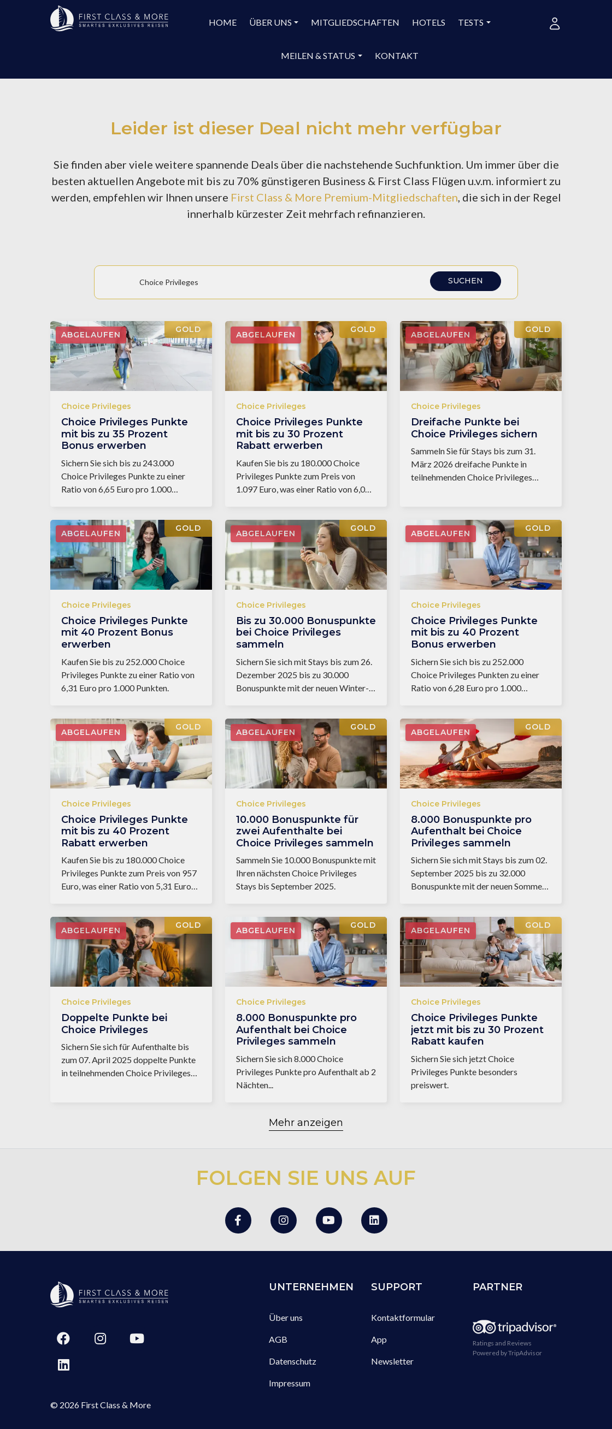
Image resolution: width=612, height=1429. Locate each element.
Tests (471, 22)
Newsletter (392, 1361)
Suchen (465, 281)
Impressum (289, 1383)
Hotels (428, 22)
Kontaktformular (403, 1317)
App (379, 1339)
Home (223, 22)
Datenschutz (292, 1361)
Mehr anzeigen (306, 1123)
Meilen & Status (318, 55)
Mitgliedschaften (355, 22)
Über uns (270, 22)
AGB (278, 1339)
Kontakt (397, 55)
